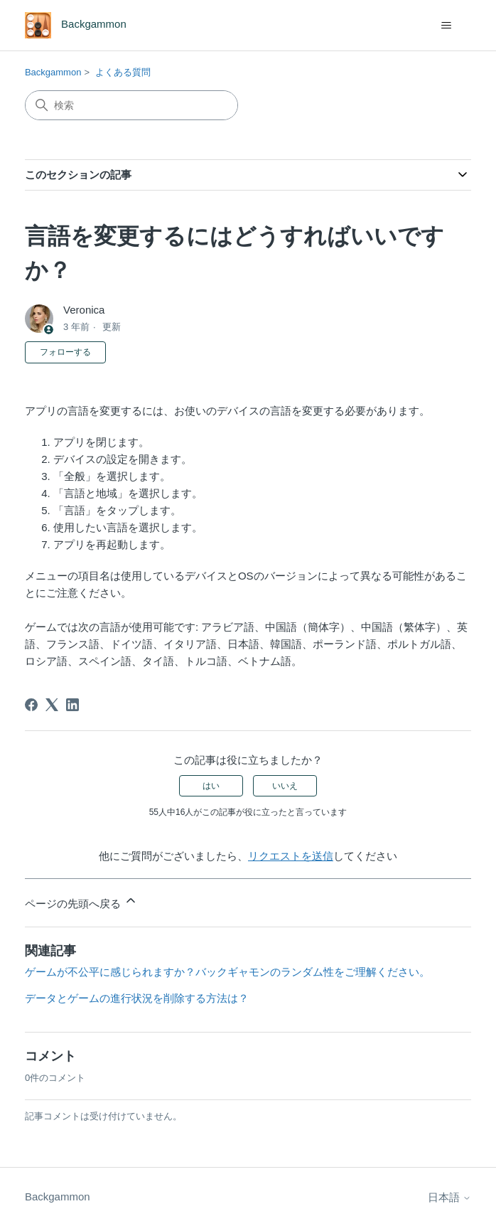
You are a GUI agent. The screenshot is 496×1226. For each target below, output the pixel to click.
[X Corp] (51, 704)
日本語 (449, 1197)
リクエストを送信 (290, 856)
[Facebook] (31, 704)
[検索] (131, 105)
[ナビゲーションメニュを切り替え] (446, 25)
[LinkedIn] (72, 704)
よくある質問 (123, 72)
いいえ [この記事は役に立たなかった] (285, 786)
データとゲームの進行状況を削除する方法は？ (137, 998)
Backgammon (53, 72)
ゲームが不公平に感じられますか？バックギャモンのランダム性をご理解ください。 (227, 972)
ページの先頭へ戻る (81, 901)
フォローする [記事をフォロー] (65, 352)
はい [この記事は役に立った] (211, 786)
